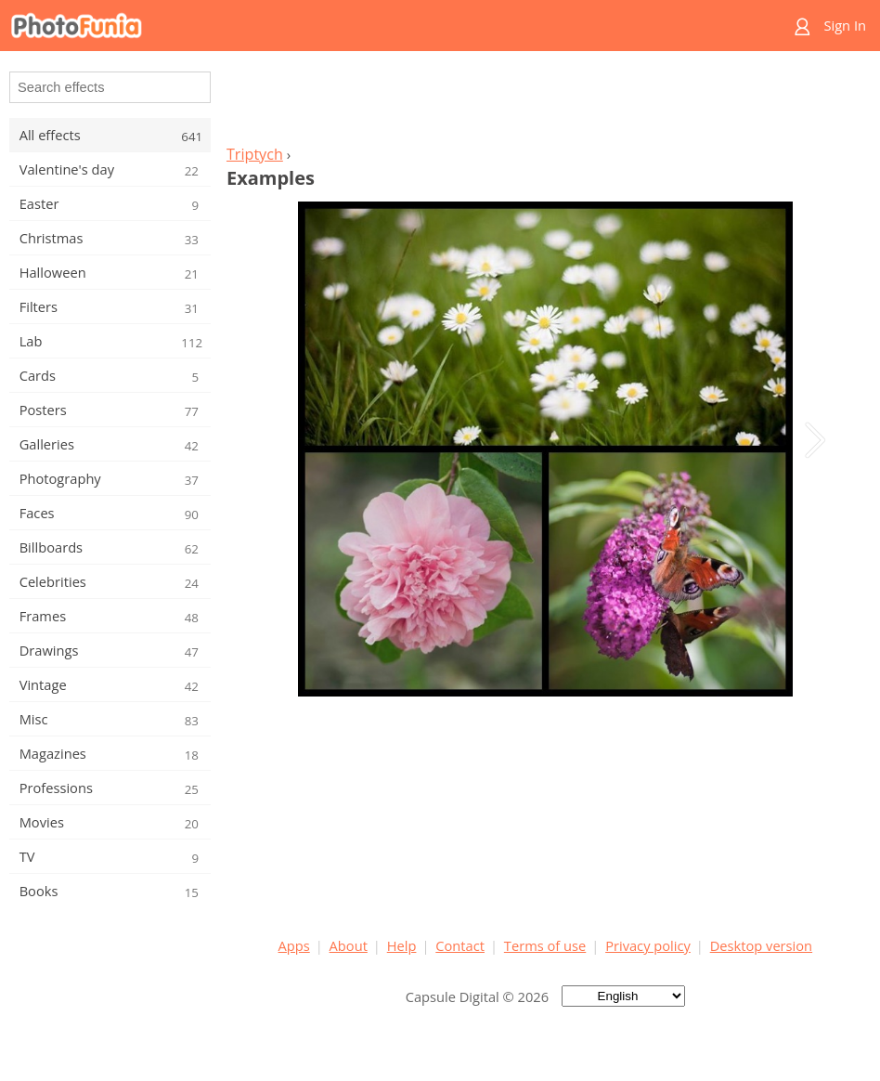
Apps (294, 945)
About (349, 945)
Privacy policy (648, 945)
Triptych (254, 154)
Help (402, 945)
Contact (460, 945)
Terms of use (545, 945)
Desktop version (761, 945)
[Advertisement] (545, 103)
